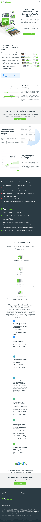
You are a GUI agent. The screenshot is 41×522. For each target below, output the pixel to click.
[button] (39, 2)
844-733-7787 (4, 503)
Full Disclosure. (34, 513)
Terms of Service (20, 511)
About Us (4, 492)
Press (3, 494)
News (3, 493)
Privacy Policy (25, 511)
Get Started (29, 33)
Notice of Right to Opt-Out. (33, 511)
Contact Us (22, 493)
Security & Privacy (23, 494)
